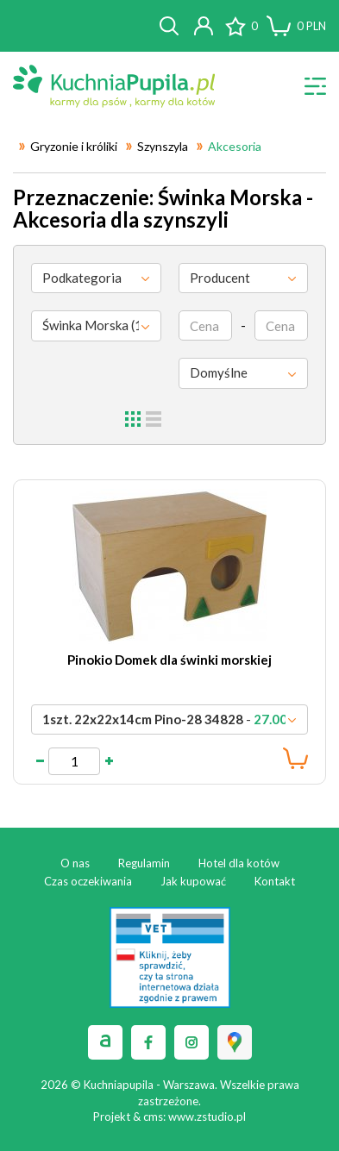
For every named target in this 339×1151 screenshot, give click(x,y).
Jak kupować (193, 881)
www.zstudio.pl (207, 1116)
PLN (311, 26)
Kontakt (274, 881)
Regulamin (144, 863)
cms (153, 1116)
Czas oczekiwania (88, 881)
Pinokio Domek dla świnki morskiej (169, 659)
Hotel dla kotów (238, 863)
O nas (75, 863)
